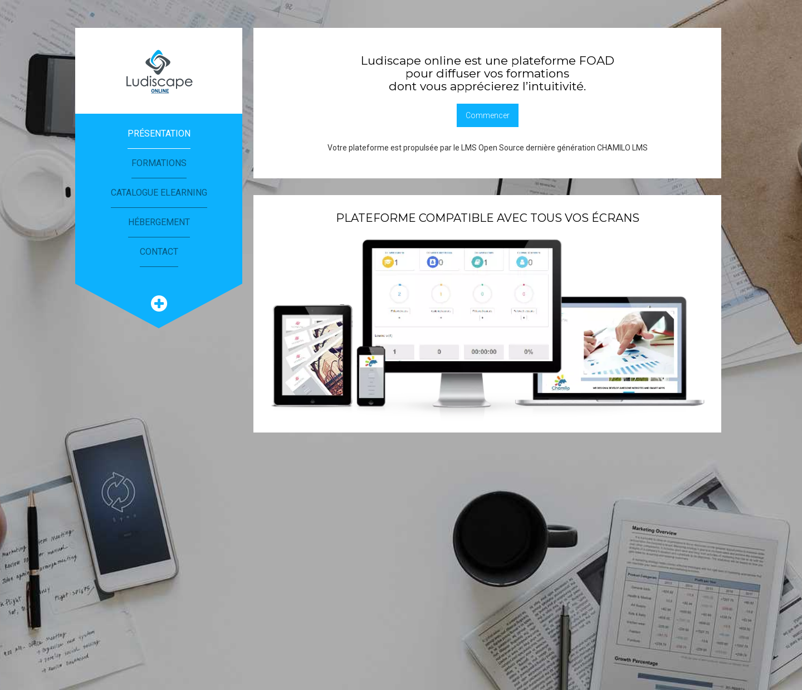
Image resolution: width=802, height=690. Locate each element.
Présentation (159, 133)
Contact (159, 251)
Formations (159, 163)
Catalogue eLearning (159, 192)
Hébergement (159, 222)
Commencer (488, 115)
